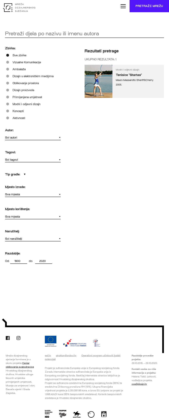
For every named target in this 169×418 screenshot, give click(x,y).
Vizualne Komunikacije (27, 62)
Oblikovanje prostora (26, 83)
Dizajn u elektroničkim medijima (33, 76)
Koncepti (18, 111)
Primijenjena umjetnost (27, 97)
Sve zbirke (19, 55)
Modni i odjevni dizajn (26, 104)
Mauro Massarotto (126, 80)
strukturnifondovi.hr (66, 355)
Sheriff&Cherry (144, 80)
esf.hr (48, 355)
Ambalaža (19, 69)
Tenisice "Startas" (129, 75)
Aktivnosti (19, 118)
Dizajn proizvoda (23, 90)
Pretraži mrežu (149, 6)
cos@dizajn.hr (139, 384)
